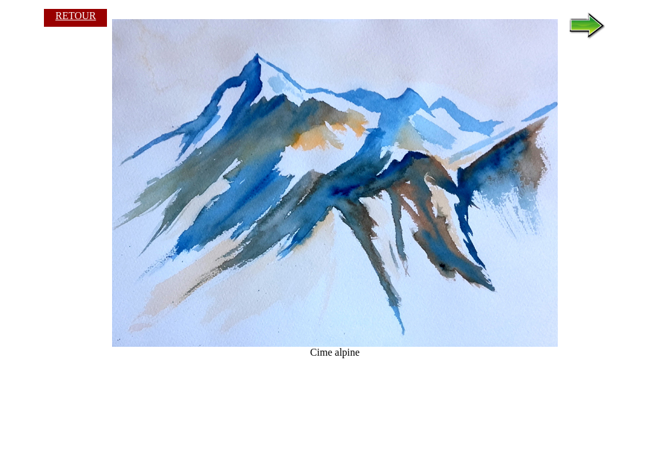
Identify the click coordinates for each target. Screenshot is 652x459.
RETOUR (75, 15)
